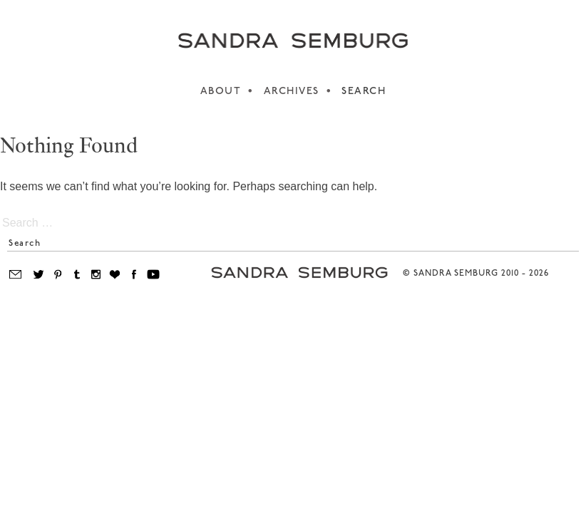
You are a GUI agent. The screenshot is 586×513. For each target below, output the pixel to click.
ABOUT (221, 91)
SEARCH (363, 91)
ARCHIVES (291, 91)
